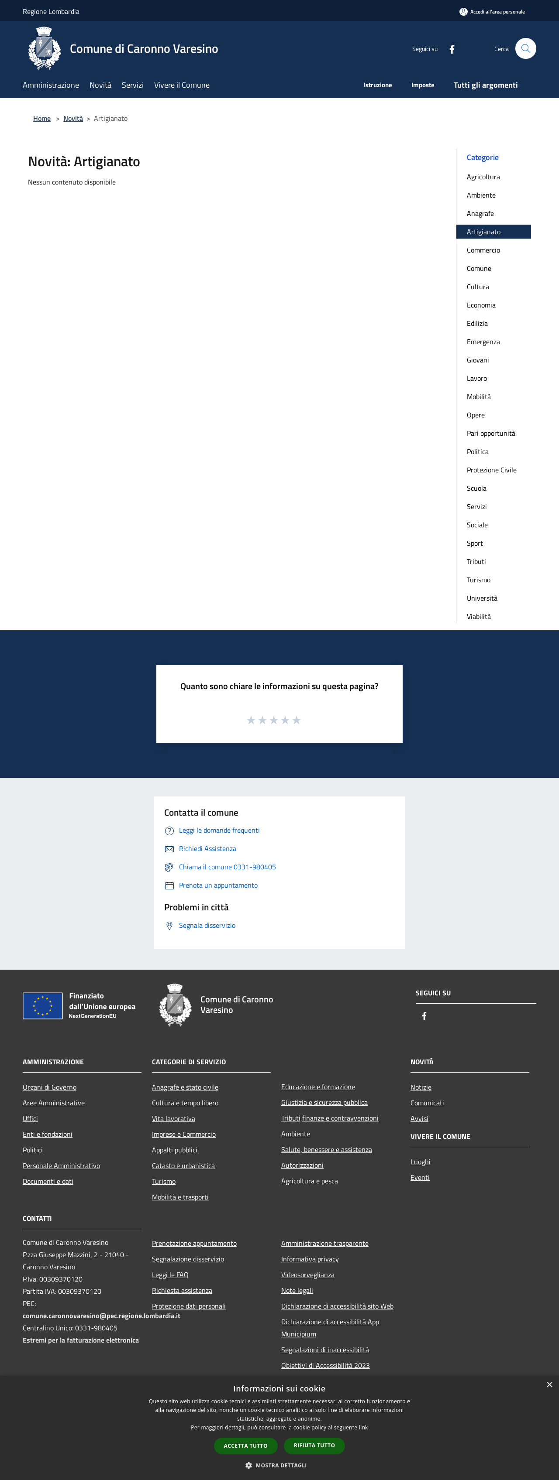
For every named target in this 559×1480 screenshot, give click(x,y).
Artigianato (483, 231)
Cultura (478, 286)
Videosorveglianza (308, 1274)
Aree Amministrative (54, 1102)
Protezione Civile (492, 470)
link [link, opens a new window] (363, 1427)
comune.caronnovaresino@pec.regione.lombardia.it (101, 1315)
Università (482, 598)
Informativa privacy (310, 1259)
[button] (279, 1465)
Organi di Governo (49, 1087)
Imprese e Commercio (184, 1134)
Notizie (421, 1087)
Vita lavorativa (173, 1118)
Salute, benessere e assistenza (326, 1149)
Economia (481, 305)
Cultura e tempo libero (185, 1102)
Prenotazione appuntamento (194, 1243)
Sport (475, 543)
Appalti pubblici (174, 1150)
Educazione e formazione (318, 1086)
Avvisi (419, 1118)
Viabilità (479, 616)
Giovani (478, 360)
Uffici (30, 1118)
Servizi (477, 506)
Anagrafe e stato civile (185, 1087)
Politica (478, 451)
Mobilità (479, 396)
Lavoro (477, 378)
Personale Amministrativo (61, 1165)
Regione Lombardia (51, 11)
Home (42, 118)
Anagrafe (480, 213)
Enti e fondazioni (47, 1134)
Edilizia (477, 323)
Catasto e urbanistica (183, 1165)
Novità (73, 118)
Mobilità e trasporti (180, 1197)
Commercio (483, 250)
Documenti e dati (48, 1181)
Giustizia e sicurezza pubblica (324, 1102)
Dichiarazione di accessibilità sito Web (337, 1306)
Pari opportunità (491, 433)
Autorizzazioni (302, 1165)
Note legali (297, 1290)
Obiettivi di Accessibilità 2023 (325, 1365)
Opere (476, 415)
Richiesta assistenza (182, 1290)
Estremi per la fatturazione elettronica (81, 1340)
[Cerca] (525, 48)
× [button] (549, 1385)
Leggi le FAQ (170, 1274)
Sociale (477, 525)
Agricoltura (483, 176)
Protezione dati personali (189, 1306)
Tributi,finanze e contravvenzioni (330, 1118)
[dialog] (279, 1428)
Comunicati (427, 1102)
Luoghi (421, 1161)
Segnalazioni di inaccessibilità (325, 1349)
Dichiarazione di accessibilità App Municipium (330, 1327)
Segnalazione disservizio (188, 1259)
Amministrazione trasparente (325, 1243)
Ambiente (481, 195)
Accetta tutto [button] (246, 1445)
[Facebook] (448, 48)
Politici (33, 1150)
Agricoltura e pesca (309, 1181)
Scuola (477, 488)
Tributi (476, 561)
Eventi (420, 1177)
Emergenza (483, 341)
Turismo (478, 579)
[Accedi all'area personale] (492, 11)
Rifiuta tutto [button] (314, 1445)
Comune (479, 268)
